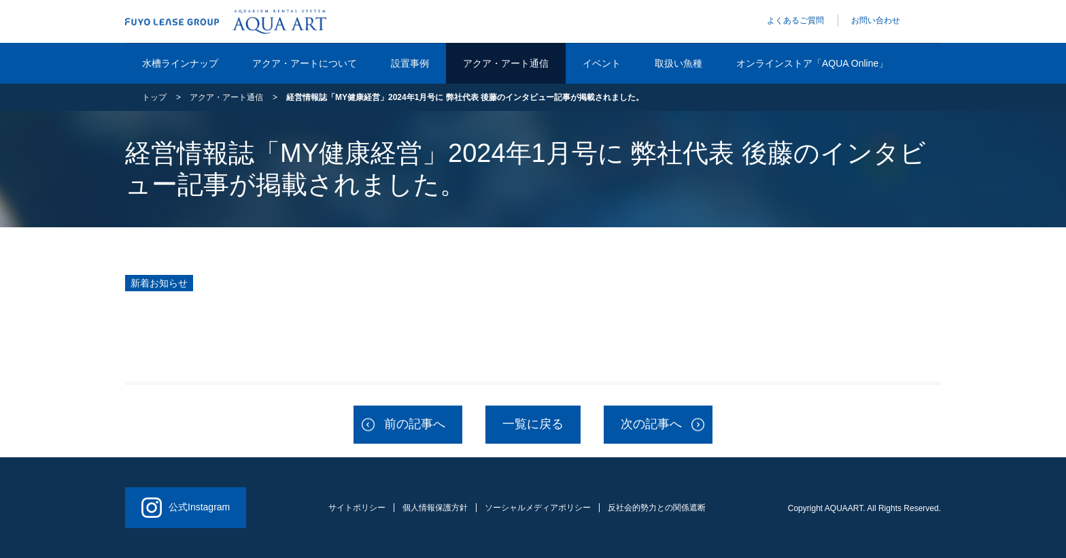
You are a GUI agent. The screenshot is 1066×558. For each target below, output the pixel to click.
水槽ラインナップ (180, 63)
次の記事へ (651, 424)
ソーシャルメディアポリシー (538, 507)
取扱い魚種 (678, 63)
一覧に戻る (533, 424)
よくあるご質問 (795, 20)
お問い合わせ (875, 20)
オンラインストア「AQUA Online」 (812, 63)
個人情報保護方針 (435, 507)
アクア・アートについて (304, 63)
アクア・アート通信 (506, 63)
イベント (602, 63)
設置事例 (410, 63)
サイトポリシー (356, 507)
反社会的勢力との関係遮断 (657, 507)
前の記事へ (414, 424)
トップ (154, 97)
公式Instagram (185, 507)
